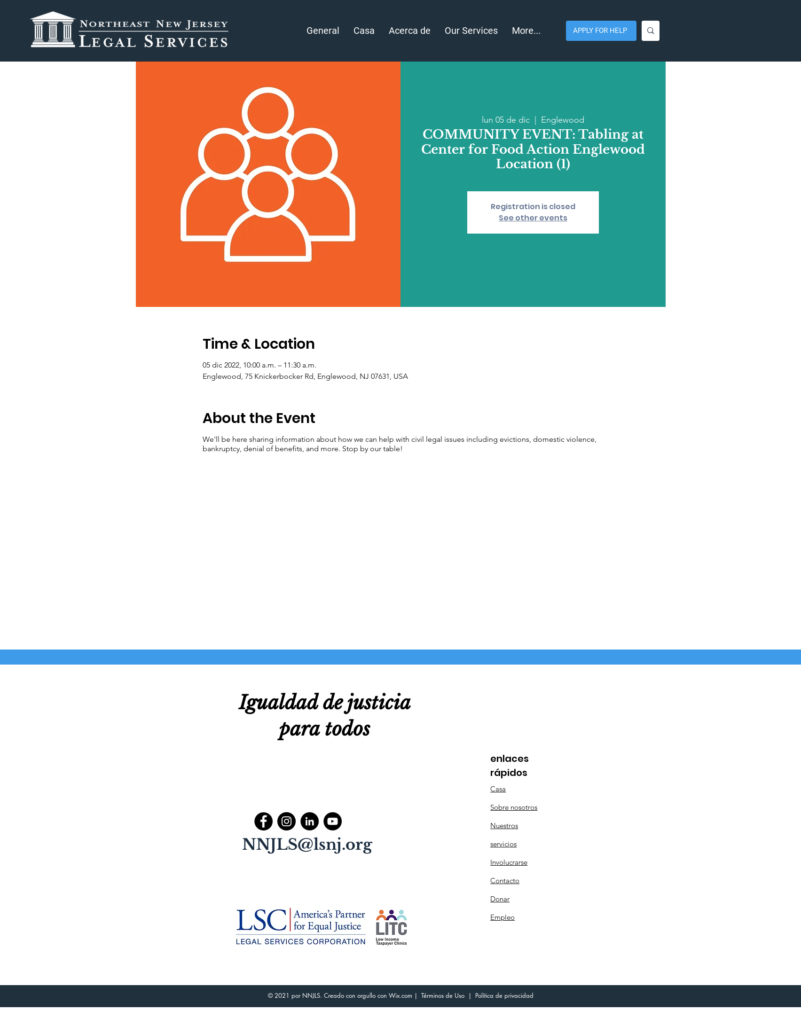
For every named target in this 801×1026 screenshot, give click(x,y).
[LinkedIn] (309, 821)
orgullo (366, 995)
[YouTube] (332, 821)
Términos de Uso (442, 995)
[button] (410, 31)
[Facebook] (263, 821)
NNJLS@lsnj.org (307, 844)
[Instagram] (286, 821)
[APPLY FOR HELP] (601, 31)
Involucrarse (508, 862)
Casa (498, 788)
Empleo (502, 917)
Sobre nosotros (513, 807)
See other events (533, 217)
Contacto (504, 880)
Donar (500, 898)
